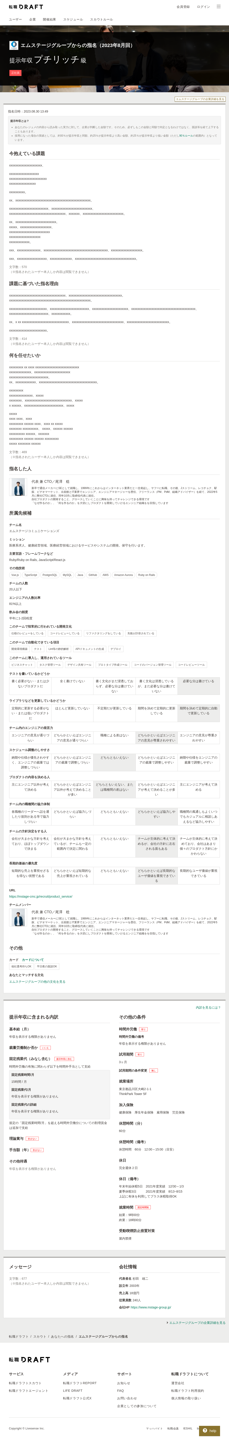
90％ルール (186, 135)
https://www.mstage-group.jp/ (151, 1307)
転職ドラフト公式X (77, 1398)
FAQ (120, 1390)
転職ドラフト (19, 1336)
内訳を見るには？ (208, 1007)
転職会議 (173, 1428)
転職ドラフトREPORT (80, 1383)
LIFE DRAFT (73, 1390)
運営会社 (177, 1383)
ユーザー (15, 19)
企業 (32, 19)
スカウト (40, 1336)
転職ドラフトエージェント (28, 1390)
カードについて (33, 960)
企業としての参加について (137, 1406)
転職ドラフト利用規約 (187, 1390)
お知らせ (123, 1383)
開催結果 (49, 19)
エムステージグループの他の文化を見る (37, 981)
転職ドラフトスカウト (25, 1383)
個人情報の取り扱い (186, 1398)
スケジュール (73, 19)
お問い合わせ (127, 1398)
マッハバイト (154, 1428)
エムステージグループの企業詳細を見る (200, 99)
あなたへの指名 (62, 1336)
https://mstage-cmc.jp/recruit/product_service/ (40, 896)
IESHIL (188, 1428)
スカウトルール (101, 19)
